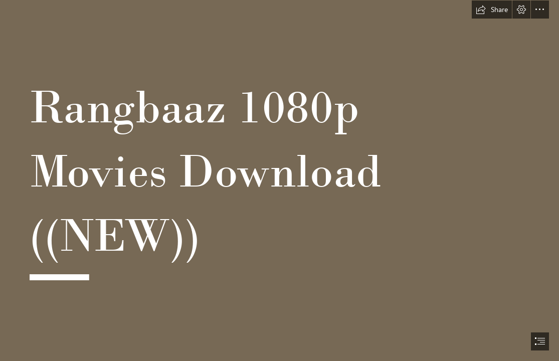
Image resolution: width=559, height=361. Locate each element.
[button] (492, 10)
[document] (279, 180)
